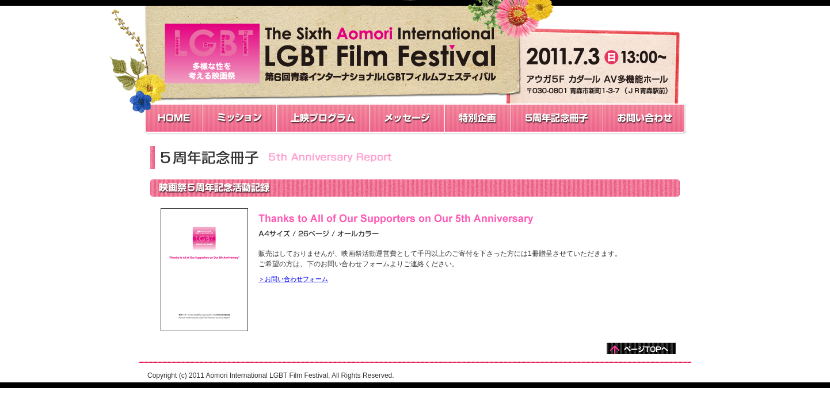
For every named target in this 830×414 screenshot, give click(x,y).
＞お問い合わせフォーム (293, 278)
